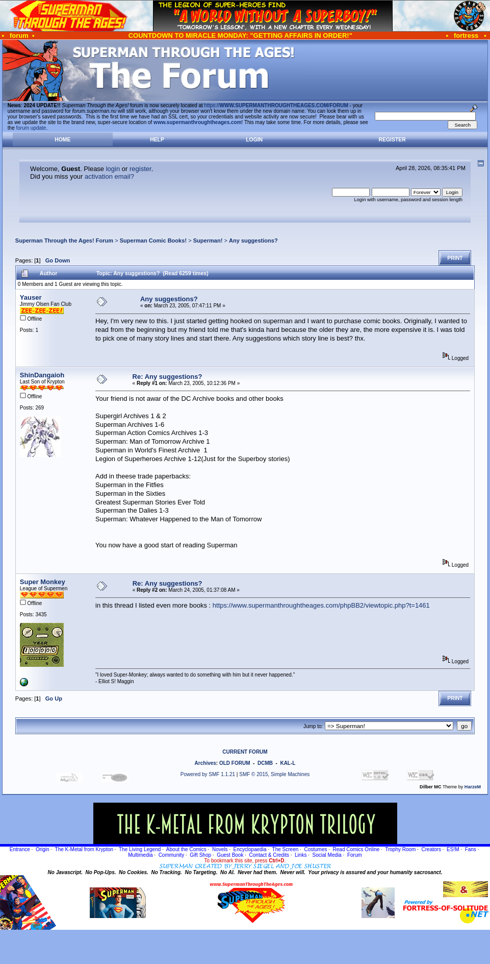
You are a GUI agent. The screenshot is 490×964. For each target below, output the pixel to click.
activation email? (109, 176)
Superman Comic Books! (153, 240)
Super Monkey (42, 582)
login (113, 169)
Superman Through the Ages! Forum (64, 240)
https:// (276, 105)
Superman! (208, 240)
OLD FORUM (234, 763)
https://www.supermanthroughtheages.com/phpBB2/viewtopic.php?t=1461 (321, 605)
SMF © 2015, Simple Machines (274, 774)
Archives (205, 763)
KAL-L (287, 763)
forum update (31, 128)
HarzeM (473, 786)
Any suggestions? (253, 240)
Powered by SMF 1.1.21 (207, 774)
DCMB (265, 763)
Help (157, 139)
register (140, 169)
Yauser (31, 297)
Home (62, 139)
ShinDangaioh (42, 375)
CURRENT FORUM (244, 752)
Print (454, 258)
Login (254, 139)
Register (392, 139)
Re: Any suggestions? (167, 376)
